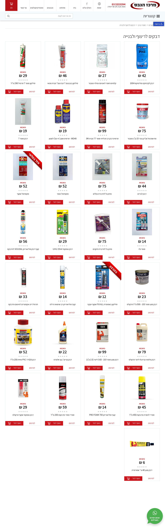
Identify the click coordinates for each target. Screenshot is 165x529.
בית (74, 7)
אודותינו (62, 7)
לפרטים (151, 91)
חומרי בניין (142, 25)
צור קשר (23, 7)
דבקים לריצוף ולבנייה (127, 25)
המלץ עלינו (87, 7)
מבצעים (50, 7)
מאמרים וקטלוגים (36, 7)
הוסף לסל (136, 91)
